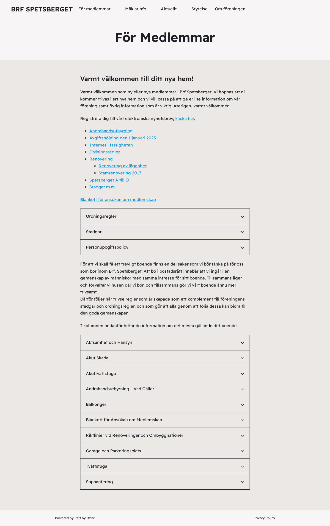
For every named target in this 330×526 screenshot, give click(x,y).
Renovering (101, 159)
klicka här (184, 118)
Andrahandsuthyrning (111, 130)
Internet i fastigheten (111, 145)
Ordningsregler (104, 152)
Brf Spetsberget (42, 9)
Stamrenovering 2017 (120, 173)
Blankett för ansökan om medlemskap (118, 199)
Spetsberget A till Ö (109, 180)
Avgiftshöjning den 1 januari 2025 (122, 138)
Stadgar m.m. (102, 187)
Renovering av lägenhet (123, 165)
